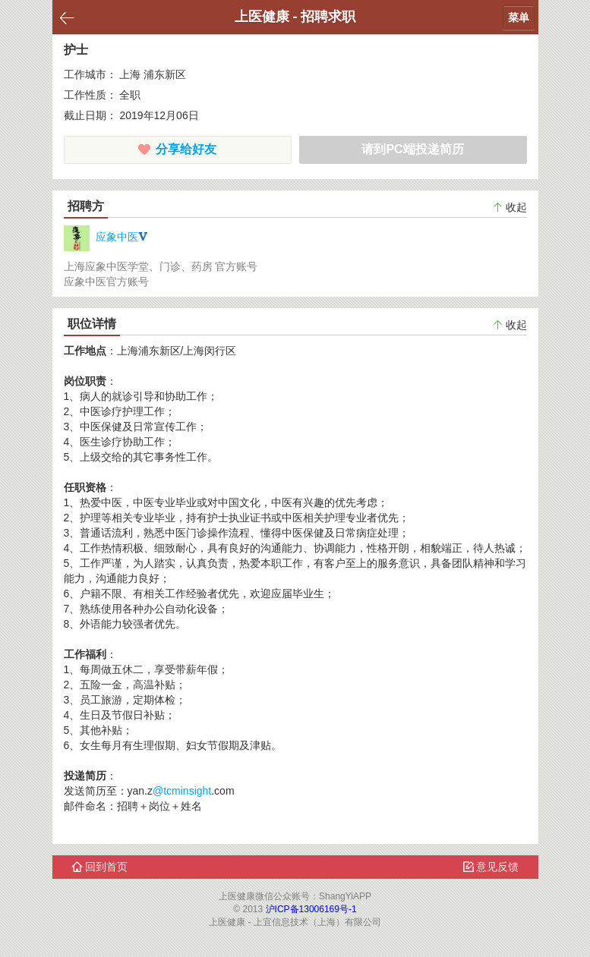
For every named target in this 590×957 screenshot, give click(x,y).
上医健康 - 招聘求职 (295, 16)
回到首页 (99, 867)
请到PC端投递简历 (412, 149)
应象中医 (106, 237)
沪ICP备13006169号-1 (311, 909)
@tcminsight (182, 791)
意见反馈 (491, 867)
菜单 (518, 17)
